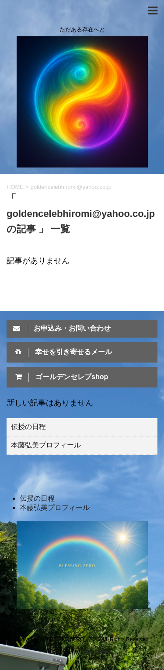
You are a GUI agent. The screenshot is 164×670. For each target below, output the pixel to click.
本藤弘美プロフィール (46, 445)
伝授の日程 (28, 426)
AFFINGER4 (95, 652)
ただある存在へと (82, 624)
